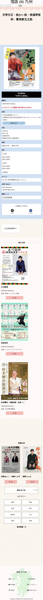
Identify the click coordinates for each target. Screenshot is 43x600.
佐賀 (12, 508)
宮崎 (12, 521)
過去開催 (21, 527)
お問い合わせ (32, 590)
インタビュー (32, 584)
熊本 (30, 508)
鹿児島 (13, 514)
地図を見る (13, 123)
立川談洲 (4, 287)
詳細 (15, 297)
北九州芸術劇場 (7, 197)
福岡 (12, 502)
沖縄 (30, 521)
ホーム (12, 579)
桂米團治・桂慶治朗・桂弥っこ (13, 402)
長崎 (30, 502)
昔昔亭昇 (4, 343)
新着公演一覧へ (27, 490)
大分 (30, 514)
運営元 (12, 590)
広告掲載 (12, 584)
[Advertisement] (21, 33)
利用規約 (32, 579)
